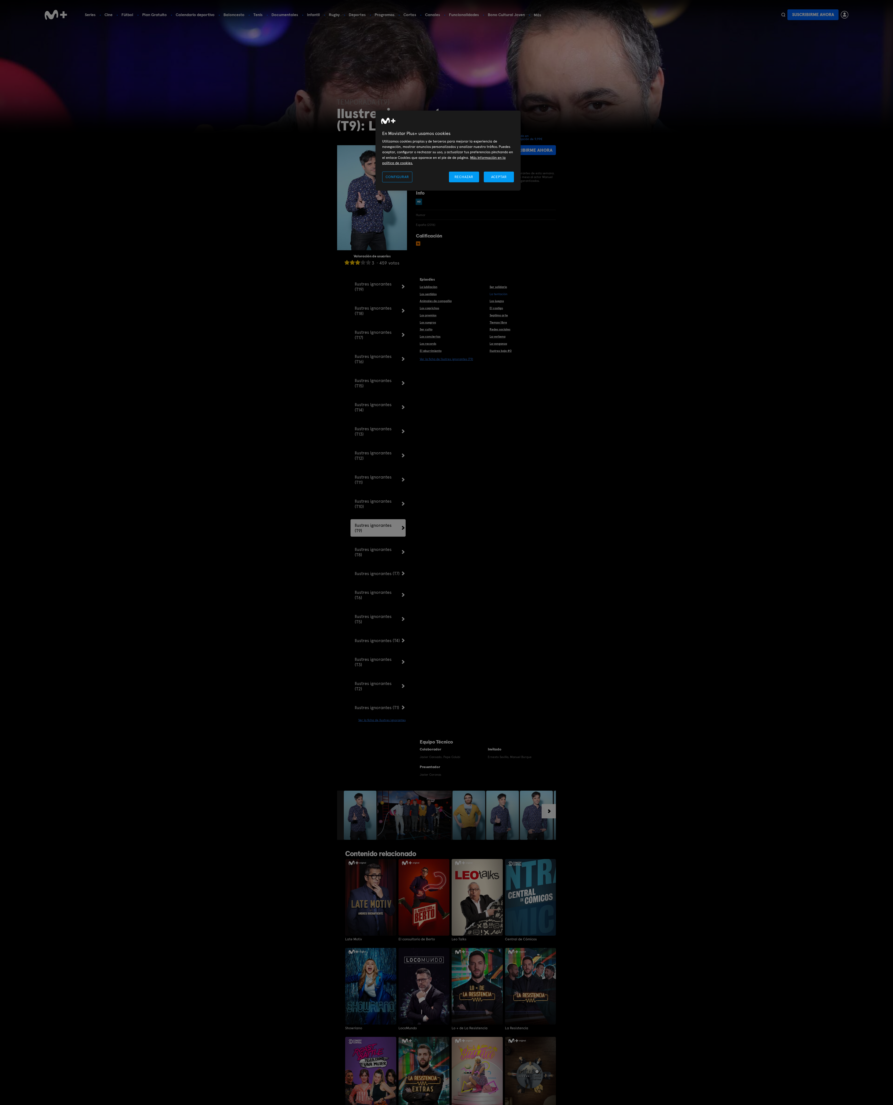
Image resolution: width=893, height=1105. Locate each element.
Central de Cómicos (521, 939)
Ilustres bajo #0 (501, 351)
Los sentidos (428, 294)
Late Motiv (353, 939)
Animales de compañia (436, 301)
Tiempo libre (498, 322)
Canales (432, 14)
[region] (448, 151)
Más (537, 15)
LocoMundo (408, 1028)
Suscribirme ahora (813, 14)
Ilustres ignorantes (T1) (377, 707)
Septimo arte (499, 315)
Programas (384, 14)
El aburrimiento (431, 351)
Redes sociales (500, 329)
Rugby (334, 14)
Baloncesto (233, 14)
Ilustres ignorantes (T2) (373, 686)
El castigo (496, 308)
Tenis (258, 14)
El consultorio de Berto (417, 939)
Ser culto (426, 329)
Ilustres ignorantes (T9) (373, 528)
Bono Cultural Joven (506, 14)
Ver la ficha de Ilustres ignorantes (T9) (446, 359)
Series (90, 14)
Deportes (357, 14)
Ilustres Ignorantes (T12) (373, 455)
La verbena (497, 336)
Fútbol (127, 14)
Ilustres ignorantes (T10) (373, 503)
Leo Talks (459, 939)
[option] (361, 815)
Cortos (409, 14)
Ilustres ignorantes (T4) (377, 640)
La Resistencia (516, 1028)
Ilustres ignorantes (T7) (377, 573)
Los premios (428, 315)
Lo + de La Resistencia (470, 1028)
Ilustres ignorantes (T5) (373, 619)
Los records (428, 343)
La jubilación (428, 287)
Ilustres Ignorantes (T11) (373, 479)
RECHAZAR (464, 177)
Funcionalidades (464, 14)
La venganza (498, 343)
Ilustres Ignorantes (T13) (373, 431)
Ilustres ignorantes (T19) (373, 286)
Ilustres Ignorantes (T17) (373, 335)
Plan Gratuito (154, 14)
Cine (108, 14)
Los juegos (497, 301)
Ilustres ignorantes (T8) (373, 552)
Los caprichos (429, 308)
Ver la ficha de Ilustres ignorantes (382, 720)
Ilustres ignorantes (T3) (373, 662)
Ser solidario (498, 287)
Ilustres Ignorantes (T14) (373, 407)
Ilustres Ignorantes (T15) (373, 383)
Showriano (353, 1028)
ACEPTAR (499, 177)
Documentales (284, 14)
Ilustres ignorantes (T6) (373, 595)
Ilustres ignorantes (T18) (373, 310)
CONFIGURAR (397, 177)
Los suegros (428, 322)
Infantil (313, 14)
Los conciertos (430, 336)
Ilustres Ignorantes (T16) (373, 359)
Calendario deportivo (195, 14)
